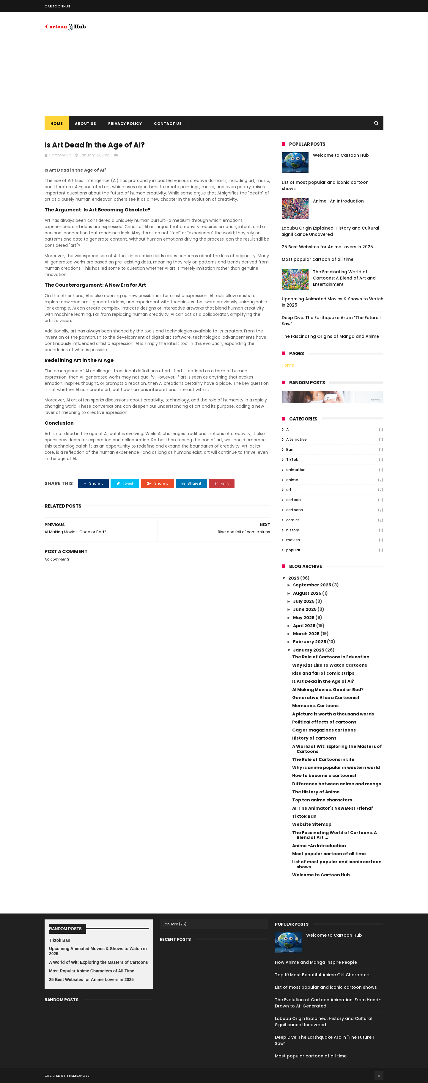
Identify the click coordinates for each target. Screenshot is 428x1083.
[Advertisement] (275, 64)
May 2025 (304, 618)
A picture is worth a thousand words (333, 714)
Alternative (296, 439)
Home (57, 123)
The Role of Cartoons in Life (323, 759)
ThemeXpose (78, 1075)
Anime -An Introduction (338, 201)
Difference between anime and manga (336, 784)
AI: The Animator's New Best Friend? (332, 808)
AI (287, 429)
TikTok (292, 459)
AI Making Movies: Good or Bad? (328, 690)
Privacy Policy (125, 123)
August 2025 (307, 593)
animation (296, 469)
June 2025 (305, 609)
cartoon (293, 499)
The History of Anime (316, 792)
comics (293, 519)
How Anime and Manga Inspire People (316, 962)
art (289, 489)
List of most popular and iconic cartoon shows (337, 864)
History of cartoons (314, 738)
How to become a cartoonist (324, 775)
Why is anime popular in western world (336, 767)
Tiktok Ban (304, 816)
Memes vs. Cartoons (315, 706)
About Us (85, 123)
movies (293, 539)
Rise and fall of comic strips (323, 673)
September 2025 (312, 585)
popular (293, 550)
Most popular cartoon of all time (317, 259)
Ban (289, 449)
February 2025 (310, 642)
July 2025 (304, 601)
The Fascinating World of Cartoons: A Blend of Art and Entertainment (344, 278)
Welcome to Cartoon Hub (341, 155)
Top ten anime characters (322, 800)
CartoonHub (57, 6)
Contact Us (168, 123)
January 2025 (309, 650)
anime (292, 479)
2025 (294, 578)
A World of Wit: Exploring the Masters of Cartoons (337, 748)
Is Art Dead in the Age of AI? (323, 681)
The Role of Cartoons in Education (330, 657)
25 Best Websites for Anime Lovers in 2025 (327, 247)
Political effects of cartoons (324, 722)
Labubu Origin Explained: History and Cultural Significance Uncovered (330, 231)
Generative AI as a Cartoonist (326, 698)
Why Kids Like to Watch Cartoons (329, 665)
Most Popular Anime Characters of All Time (91, 971)
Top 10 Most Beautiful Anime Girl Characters (323, 975)
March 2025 (306, 634)
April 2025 (304, 626)
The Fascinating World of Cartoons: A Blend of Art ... (334, 835)
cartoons (294, 509)
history (292, 530)
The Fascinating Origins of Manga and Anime (330, 336)
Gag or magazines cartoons (324, 730)
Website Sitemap (311, 824)
